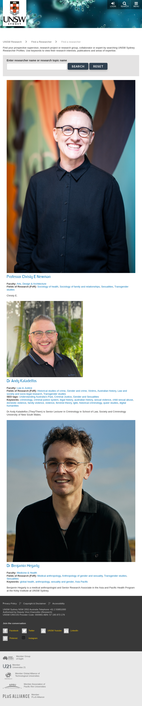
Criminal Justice (63, 396)
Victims (92, 390)
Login (113, 4)
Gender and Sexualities (86, 396)
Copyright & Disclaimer (34, 603)
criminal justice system (46, 399)
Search (125, 4)
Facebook (14, 630)
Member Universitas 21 (19, 666)
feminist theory (64, 402)
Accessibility (58, 603)
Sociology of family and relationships (80, 286)
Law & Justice (24, 388)
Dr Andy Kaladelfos (22, 381)
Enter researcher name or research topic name (37, 60)
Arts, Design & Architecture (31, 283)
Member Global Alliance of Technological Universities (27, 674)
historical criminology (90, 402)
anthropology (42, 581)
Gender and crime (77, 390)
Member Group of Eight (23, 657)
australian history (83, 399)
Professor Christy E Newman (29, 277)
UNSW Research (12, 41)
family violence (36, 402)
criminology (26, 399)
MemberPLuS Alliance (37, 695)
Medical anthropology (49, 575)
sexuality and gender (62, 581)
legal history (66, 399)
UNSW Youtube (55, 630)
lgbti (75, 402)
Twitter (31, 630)
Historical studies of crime (51, 390)
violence (50, 402)
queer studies (110, 402)
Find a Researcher (41, 41)
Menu (136, 4)
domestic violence (16, 402)
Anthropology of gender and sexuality (82, 575)
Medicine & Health (27, 572)
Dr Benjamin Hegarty (23, 566)
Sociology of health (47, 286)
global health (27, 581)
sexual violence (102, 399)
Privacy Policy (10, 603)
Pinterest (14, 638)
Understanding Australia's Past (36, 396)
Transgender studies (54, 393)
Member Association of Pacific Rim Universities (35, 685)
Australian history (106, 390)
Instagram (33, 638)
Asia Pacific (81, 581)
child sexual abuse (123, 399)
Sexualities (107, 286)
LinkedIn (74, 630)
